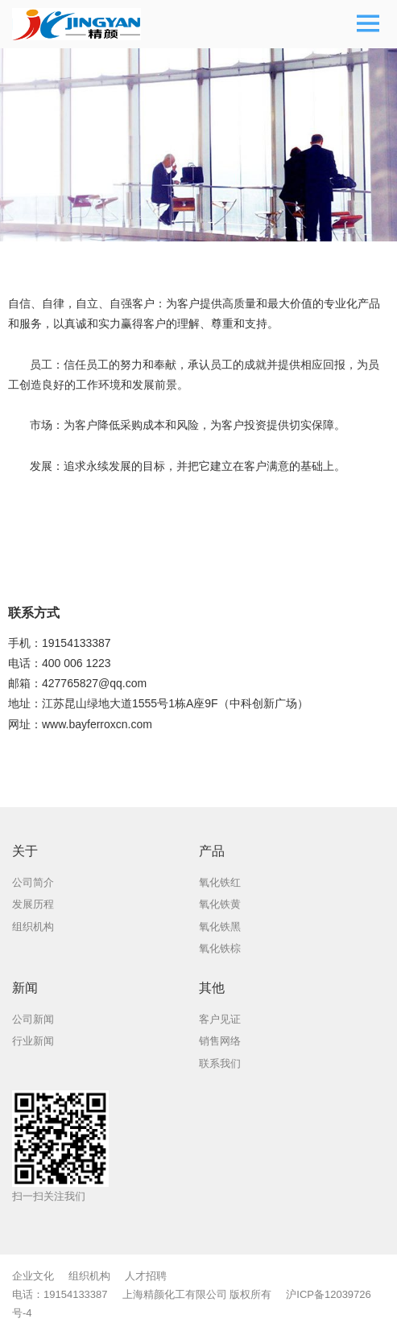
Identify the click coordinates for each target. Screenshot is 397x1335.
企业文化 (33, 1276)
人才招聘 (146, 1276)
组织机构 (89, 1276)
